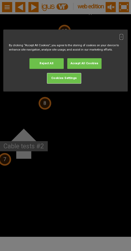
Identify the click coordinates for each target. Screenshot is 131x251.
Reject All (47, 63)
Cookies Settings (64, 78)
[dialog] (65, 60)
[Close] (121, 37)
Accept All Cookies (85, 63)
